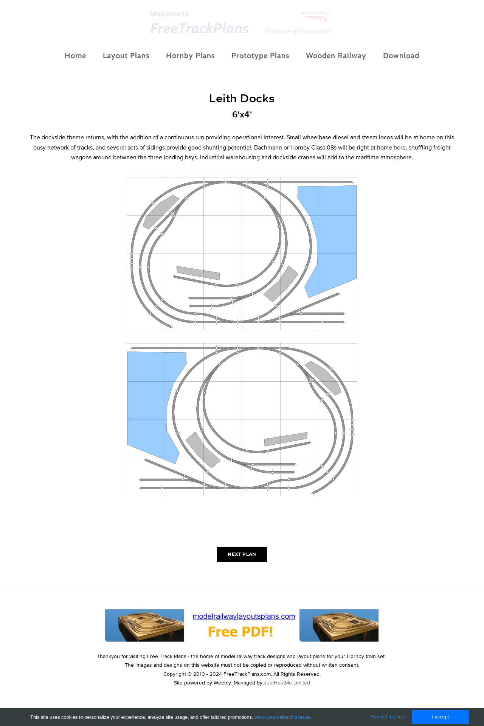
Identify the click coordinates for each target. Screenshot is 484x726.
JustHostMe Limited (287, 695)
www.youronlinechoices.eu (283, 717)
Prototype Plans (260, 61)
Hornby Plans (190, 61)
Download (401, 61)
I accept (440, 717)
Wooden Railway (336, 61)
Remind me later (388, 717)
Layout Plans (126, 61)
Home (75, 61)
